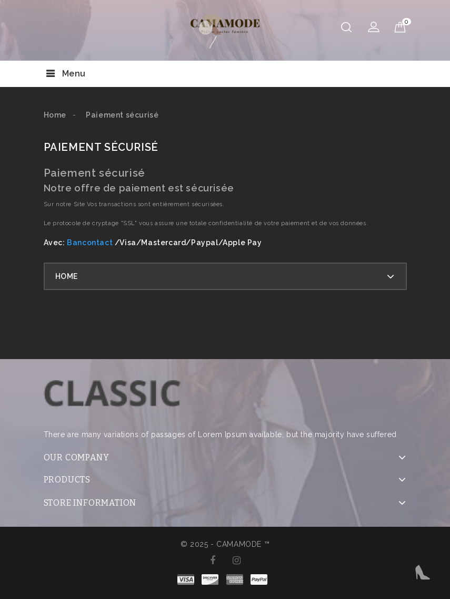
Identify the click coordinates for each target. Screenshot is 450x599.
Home (66, 276)
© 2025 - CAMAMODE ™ (225, 544)
